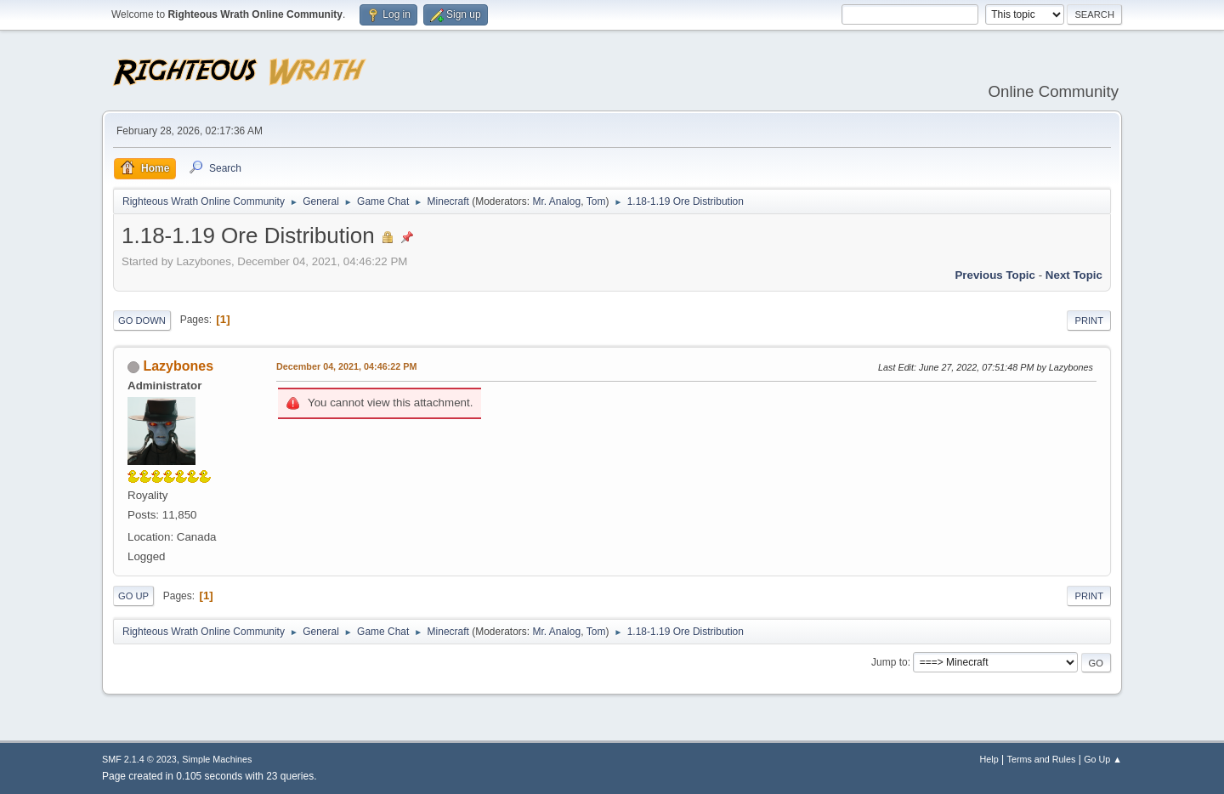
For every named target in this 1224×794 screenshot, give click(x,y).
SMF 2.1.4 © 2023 (139, 759)
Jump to (889, 662)
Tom (596, 201)
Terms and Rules (1041, 759)
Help (989, 759)
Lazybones (178, 366)
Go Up (133, 596)
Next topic (1074, 275)
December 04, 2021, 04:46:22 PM (346, 366)
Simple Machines (217, 759)
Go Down (142, 320)
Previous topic (995, 275)
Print (1088, 320)
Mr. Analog (556, 201)
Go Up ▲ (1103, 759)
